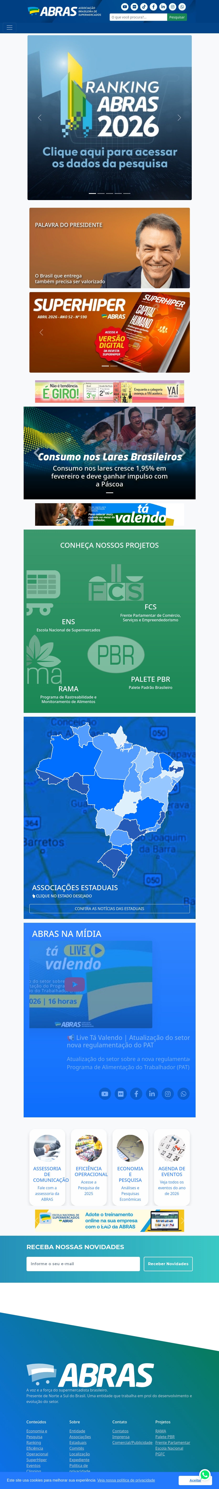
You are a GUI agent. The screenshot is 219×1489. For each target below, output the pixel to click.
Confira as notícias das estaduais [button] (109, 908)
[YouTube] (124, 1093)
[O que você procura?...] (139, 17)
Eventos (34, 1465)
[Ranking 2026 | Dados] (109, 117)
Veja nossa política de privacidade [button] (126, 1480)
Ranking (34, 1442)
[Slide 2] (109, 193)
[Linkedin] (163, 6)
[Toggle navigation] (9, 27)
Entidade (77, 1431)
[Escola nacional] (110, 1221)
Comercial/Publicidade (132, 1442)
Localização (79, 1454)
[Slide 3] (118, 193)
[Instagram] (172, 6)
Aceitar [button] (195, 1480)
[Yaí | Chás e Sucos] (110, 391)
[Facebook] (153, 6)
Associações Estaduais (80, 1439)
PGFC (160, 1454)
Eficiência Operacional (37, 1451)
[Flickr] (134, 6)
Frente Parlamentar (172, 1442)
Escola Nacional (169, 1448)
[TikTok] (144, 6)
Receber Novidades (168, 1264)
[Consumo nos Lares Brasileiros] (110, 453)
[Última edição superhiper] (109, 332)
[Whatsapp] (182, 6)
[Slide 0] (92, 193)
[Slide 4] (126, 193)
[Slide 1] (101, 193)
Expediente (79, 1459)
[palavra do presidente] (109, 248)
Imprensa (121, 1436)
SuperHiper (37, 1459)
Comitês (76, 1448)
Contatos (120, 1431)
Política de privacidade (79, 1468)
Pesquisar (177, 17)
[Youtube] (125, 6)
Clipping (34, 1471)
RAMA (160, 1431)
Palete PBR (165, 1436)
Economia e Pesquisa (37, 1433)
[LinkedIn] (172, 1093)
